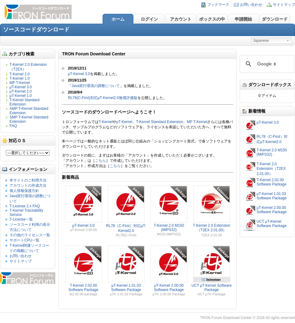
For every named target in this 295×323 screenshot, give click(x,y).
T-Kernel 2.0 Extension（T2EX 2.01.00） (271, 169)
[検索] (266, 64)
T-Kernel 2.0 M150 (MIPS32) (272, 152)
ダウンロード (275, 19)
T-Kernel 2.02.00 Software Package (271, 182)
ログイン (149, 19)
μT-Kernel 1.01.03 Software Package (271, 196)
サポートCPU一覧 (24, 240)
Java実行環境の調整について (96, 86)
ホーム (118, 19)
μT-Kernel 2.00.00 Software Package (271, 209)
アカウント (180, 19)
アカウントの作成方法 (28, 185)
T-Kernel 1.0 (20, 78)
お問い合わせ (251, 4)
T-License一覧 (21, 219)
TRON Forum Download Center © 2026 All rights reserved (247, 318)
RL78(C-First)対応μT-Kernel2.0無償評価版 (102, 98)
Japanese (261, 40)
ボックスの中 (212, 19)
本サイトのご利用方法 (28, 180)
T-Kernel (105, 122)
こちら (100, 160)
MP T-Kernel (20, 83)
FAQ (13, 126)
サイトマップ (284, 4)
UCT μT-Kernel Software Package (271, 223)
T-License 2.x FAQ (25, 206)
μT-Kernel (124, 122)
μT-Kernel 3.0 (21, 87)
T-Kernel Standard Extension (24, 102)
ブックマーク (218, 4)
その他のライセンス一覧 (30, 235)
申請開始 (243, 19)
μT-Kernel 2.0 (21, 91)
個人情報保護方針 (24, 191)
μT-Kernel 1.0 (21, 96)
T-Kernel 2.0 (20, 74)
